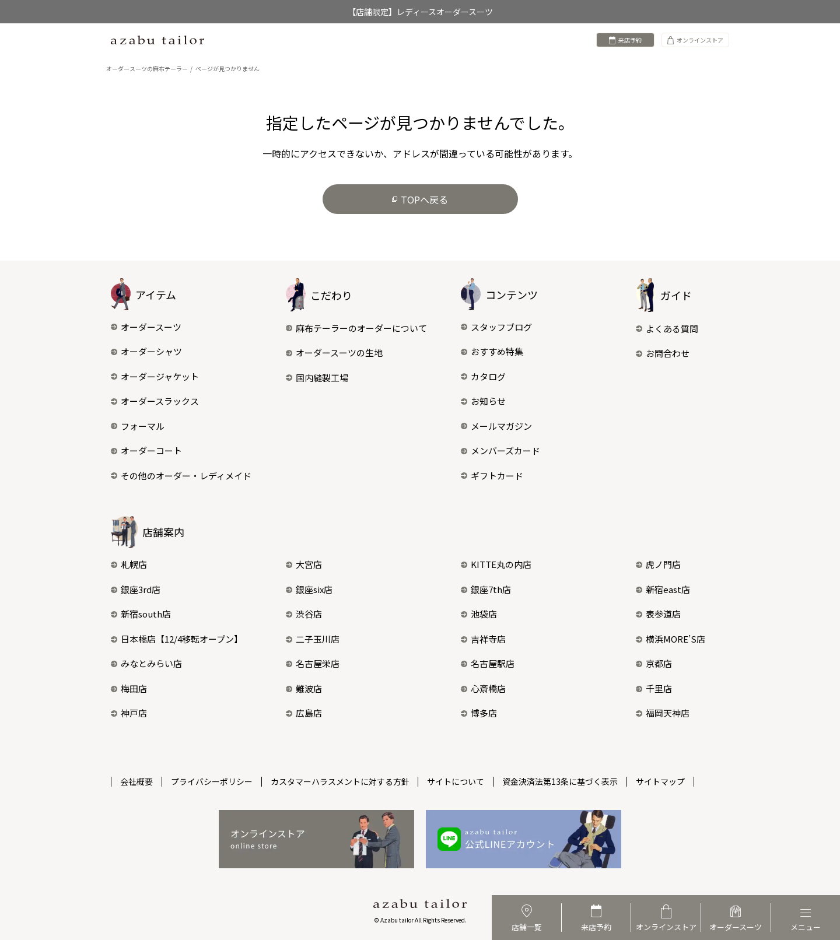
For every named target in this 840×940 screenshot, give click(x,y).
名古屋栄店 (313, 663)
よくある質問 (667, 328)
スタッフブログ (496, 327)
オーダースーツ (146, 327)
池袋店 (479, 614)
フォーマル (137, 426)
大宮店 (304, 564)
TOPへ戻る (420, 199)
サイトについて (456, 781)
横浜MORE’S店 (670, 639)
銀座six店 (309, 589)
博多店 (479, 713)
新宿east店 (663, 589)
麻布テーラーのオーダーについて (356, 328)
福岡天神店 (663, 713)
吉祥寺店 (483, 639)
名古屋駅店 (487, 663)
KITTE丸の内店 (496, 564)
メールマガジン (496, 426)
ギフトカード (492, 475)
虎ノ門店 (658, 564)
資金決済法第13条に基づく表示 (560, 781)
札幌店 (129, 564)
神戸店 (129, 713)
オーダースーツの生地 (334, 352)
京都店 (654, 663)
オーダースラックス (155, 401)
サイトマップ (660, 781)
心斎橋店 (483, 688)
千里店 (654, 688)
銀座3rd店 (135, 589)
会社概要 (136, 781)
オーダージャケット (155, 376)
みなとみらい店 (146, 663)
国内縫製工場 (317, 377)
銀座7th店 (486, 589)
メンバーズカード (500, 450)
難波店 (304, 688)
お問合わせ (663, 353)
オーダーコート (146, 450)
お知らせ (483, 401)
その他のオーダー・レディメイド (181, 475)
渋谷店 (304, 614)
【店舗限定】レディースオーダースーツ (420, 11)
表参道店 (658, 614)
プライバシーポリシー (212, 781)
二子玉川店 (313, 639)
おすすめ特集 (492, 351)
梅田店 (129, 688)
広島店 (304, 713)
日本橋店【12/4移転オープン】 (177, 639)
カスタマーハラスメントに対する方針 (340, 781)
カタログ (483, 376)
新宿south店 (141, 614)
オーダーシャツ (146, 351)
